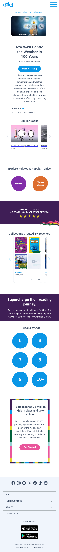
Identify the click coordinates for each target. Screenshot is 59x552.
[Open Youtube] (24, 483)
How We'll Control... (36, 12)
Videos (24, 12)
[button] (27, 259)
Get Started (30, 447)
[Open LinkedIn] (46, 483)
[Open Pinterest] (35, 483)
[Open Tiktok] (40, 483)
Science (17, 12)
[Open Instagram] (19, 483)
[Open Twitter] (29, 483)
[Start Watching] (29, 69)
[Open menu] (54, 5)
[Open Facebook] (13, 483)
